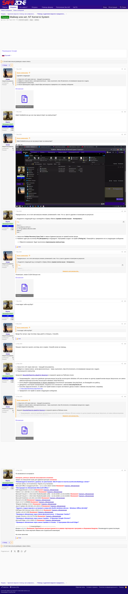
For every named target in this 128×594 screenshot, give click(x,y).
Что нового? (23, 7)
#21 (125, 69)
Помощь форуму (47, 7)
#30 (125, 396)
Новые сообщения (6, 10)
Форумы (13, 7)
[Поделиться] (122, 69)
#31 (125, 470)
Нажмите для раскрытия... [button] (71, 271)
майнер (37, 20)
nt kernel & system (23, 20)
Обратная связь (80, 587)
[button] (29, 7)
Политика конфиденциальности (108, 587)
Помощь (121, 587)
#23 (125, 134)
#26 (125, 301)
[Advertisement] (64, 454)
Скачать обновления (72, 486)
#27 (125, 324)
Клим (4, 20)
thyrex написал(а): (22, 73)
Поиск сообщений (18, 10)
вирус (31, 20)
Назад (5, 65)
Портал (4, 7)
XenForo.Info (12, 592)
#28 (125, 343)
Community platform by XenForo (15, 590)
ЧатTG (75, 7)
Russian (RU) (14, 587)
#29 (125, 363)
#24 (125, 211)
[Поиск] (123, 7)
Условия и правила (91, 587)
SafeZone (4, 587)
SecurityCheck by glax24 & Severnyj (35, 375)
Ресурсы (34, 7)
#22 (125, 111)
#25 (125, 252)
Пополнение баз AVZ (63, 7)
